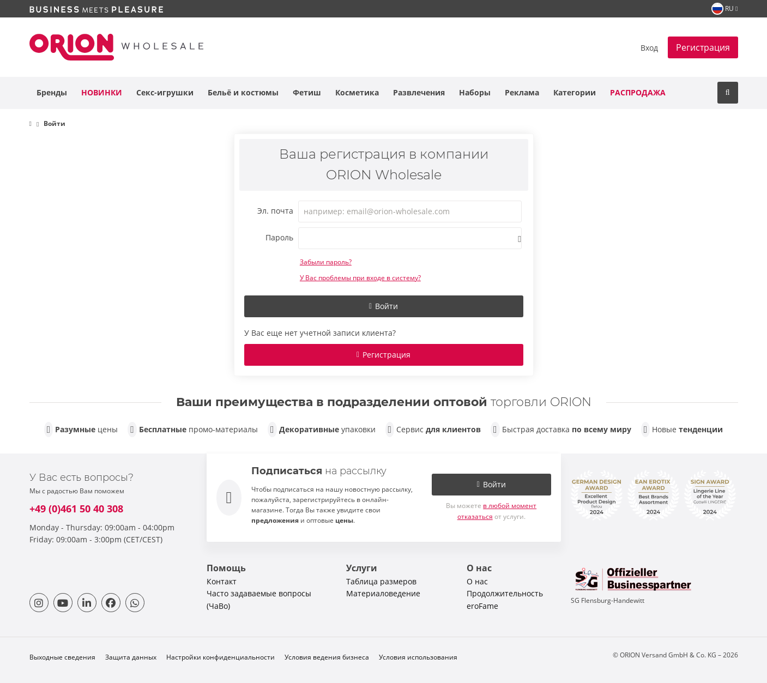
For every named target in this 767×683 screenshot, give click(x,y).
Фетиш (307, 92)
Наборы (475, 92)
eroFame (482, 606)
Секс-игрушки (165, 92)
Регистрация (703, 47)
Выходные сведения (62, 657)
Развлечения (419, 92)
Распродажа (638, 92)
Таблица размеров (381, 581)
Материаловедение (383, 593)
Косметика (357, 92)
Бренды (52, 92)
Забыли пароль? (326, 262)
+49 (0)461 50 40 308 (76, 508)
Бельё (243, 92)
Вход (649, 48)
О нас (477, 581)
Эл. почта (275, 210)
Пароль (279, 237)
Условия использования (418, 657)
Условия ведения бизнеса (327, 657)
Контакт (222, 581)
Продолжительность (505, 593)
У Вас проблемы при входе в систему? (360, 277)
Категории (574, 92)
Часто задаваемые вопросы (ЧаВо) (259, 599)
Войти (383, 306)
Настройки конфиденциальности (220, 657)
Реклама (522, 92)
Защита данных (130, 657)
